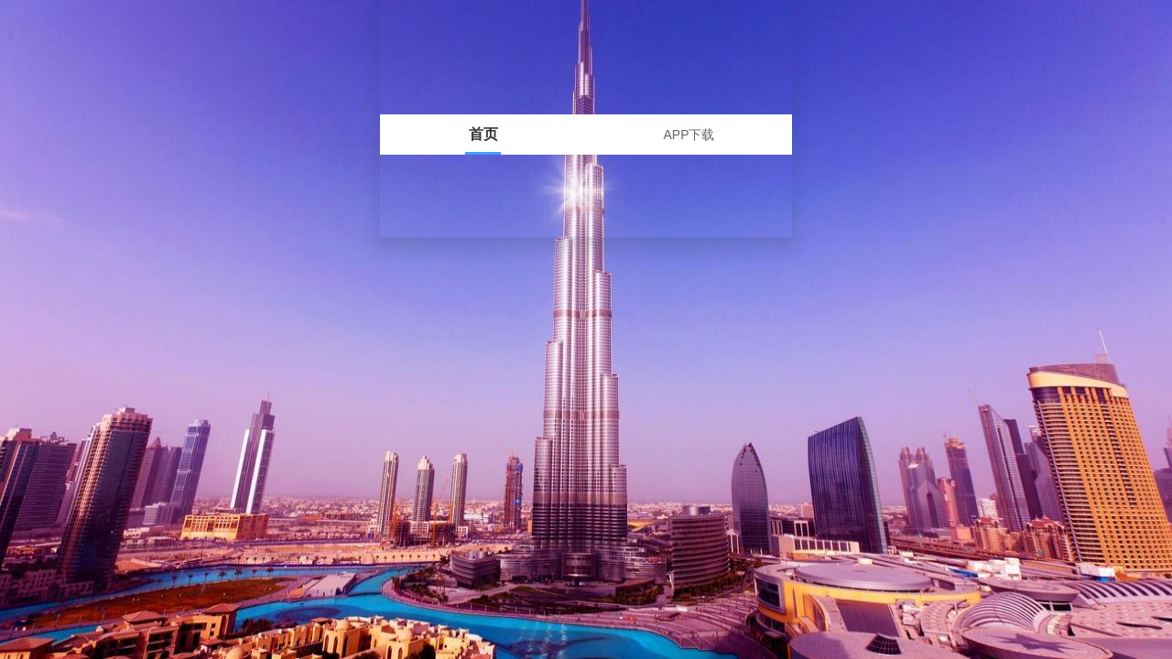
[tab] (483, 134)
